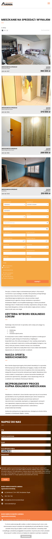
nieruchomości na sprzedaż (13, 401)
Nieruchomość (7, 202)
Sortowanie (45, 30)
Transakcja (29, 202)
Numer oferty (6, 226)
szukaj (37, 282)
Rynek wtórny (6, 267)
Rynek (4, 263)
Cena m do (29, 244)
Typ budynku (6, 208)
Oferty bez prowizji (8, 276)
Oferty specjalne (6, 275)
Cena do (28, 214)
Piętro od (5, 257)
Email (3, 442)
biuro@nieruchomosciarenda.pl (14, 500)
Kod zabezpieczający (8, 448)
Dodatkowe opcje (8, 270)
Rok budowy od (7, 250)
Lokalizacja (6, 220)
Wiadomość (5, 454)
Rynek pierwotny (7, 265)
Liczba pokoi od (7, 232)
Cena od (5, 214)
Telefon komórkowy (7, 436)
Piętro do (28, 257)
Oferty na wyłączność (7, 278)
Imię (2, 430)
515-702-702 (9, 496)
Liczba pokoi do (30, 232)
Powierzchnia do (30, 238)
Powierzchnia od (7, 238)
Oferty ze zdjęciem (8, 273)
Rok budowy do (30, 250)
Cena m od (6, 244)
